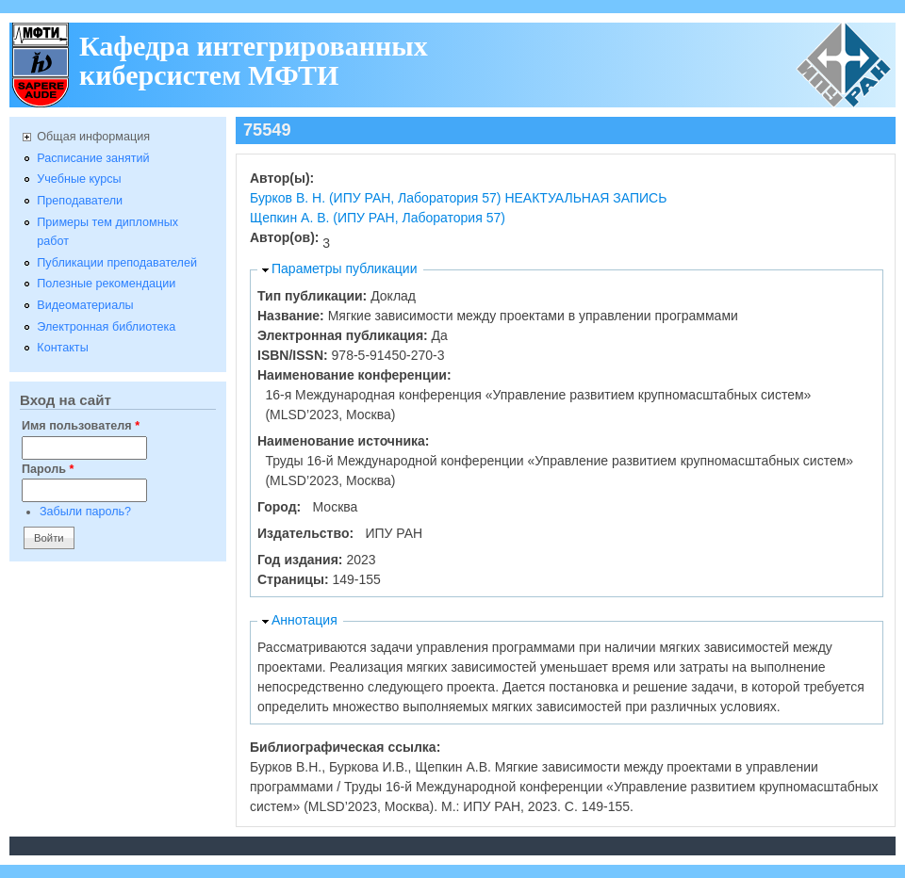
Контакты (62, 347)
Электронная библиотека (106, 326)
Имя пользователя (81, 425)
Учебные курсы (79, 179)
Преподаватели (80, 200)
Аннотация (304, 619)
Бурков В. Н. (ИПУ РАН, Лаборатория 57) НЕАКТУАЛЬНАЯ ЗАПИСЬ (458, 197)
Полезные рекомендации (106, 283)
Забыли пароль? (85, 511)
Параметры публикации (345, 268)
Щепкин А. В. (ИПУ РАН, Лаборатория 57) (377, 217)
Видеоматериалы (85, 305)
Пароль (48, 469)
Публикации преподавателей (117, 262)
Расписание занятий (93, 158)
